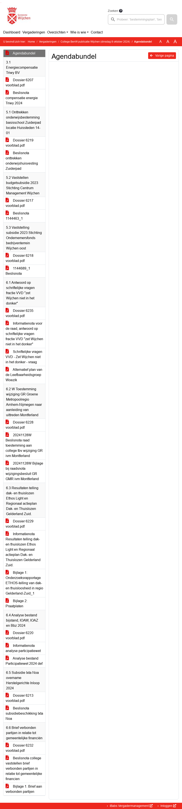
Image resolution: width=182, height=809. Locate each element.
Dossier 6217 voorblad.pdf (19, 203)
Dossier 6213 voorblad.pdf (19, 698)
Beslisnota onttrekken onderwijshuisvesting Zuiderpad (22, 160)
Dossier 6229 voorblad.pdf (19, 523)
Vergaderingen (33, 32)
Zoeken (113, 11)
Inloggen (168, 805)
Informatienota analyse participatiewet (23, 648)
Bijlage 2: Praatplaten (16, 603)
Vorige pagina (162, 55)
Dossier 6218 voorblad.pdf (19, 258)
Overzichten (56, 32)
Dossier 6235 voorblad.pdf (19, 313)
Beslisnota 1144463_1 (17, 215)
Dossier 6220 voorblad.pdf (19, 635)
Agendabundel (20, 53)
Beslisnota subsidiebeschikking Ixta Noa (24, 713)
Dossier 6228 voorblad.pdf (19, 424)
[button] (171, 19)
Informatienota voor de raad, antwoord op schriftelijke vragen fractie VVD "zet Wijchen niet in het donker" (24, 334)
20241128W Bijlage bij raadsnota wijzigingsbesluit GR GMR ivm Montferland (24, 471)
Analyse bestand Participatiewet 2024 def (24, 661)
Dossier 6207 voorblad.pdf (19, 82)
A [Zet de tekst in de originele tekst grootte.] (160, 41)
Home (31, 41)
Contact (97, 32)
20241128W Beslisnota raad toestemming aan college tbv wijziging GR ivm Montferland (24, 445)
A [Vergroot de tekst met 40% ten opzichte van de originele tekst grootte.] (175, 41)
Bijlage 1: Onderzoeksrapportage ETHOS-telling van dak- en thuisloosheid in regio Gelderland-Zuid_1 (24, 583)
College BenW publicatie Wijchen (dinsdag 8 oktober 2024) (95, 41)
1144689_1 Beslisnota (18, 270)
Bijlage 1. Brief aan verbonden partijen (24, 789)
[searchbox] (136, 19)
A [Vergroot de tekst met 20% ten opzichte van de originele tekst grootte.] (167, 41)
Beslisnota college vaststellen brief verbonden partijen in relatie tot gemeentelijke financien (24, 768)
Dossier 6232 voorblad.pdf (19, 748)
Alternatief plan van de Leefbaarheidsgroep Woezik (24, 375)
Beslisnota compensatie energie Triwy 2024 (22, 98)
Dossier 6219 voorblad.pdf (19, 142)
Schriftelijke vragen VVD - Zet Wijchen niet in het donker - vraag (24, 357)
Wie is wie (78, 32)
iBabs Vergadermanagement (131, 805)
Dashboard (11, 32)
